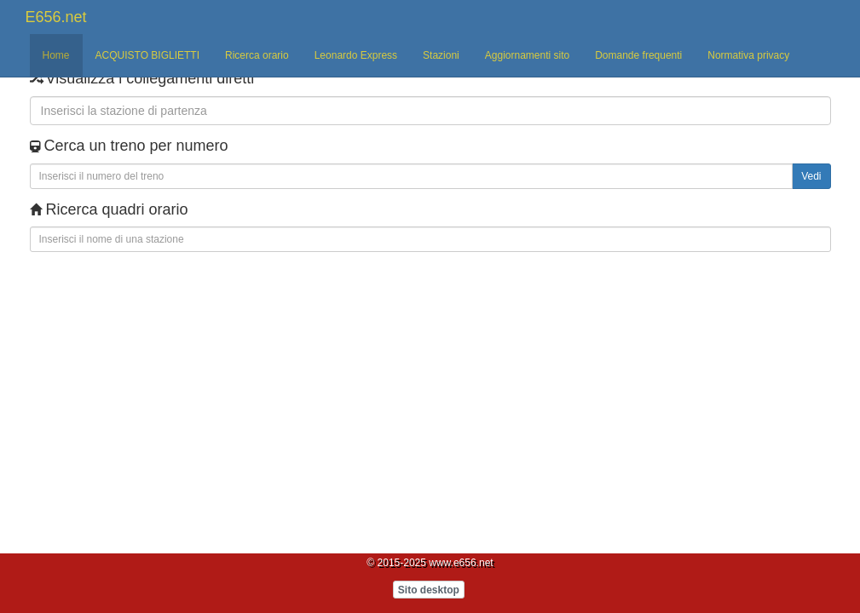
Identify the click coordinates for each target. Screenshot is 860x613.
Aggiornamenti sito (527, 55)
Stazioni (441, 55)
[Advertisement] (162, 307)
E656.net (56, 17)
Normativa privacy (748, 55)
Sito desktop (428, 590)
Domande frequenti (638, 55)
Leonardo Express (356, 55)
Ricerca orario (257, 55)
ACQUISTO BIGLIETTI (147, 55)
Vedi (811, 176)
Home (56, 55)
